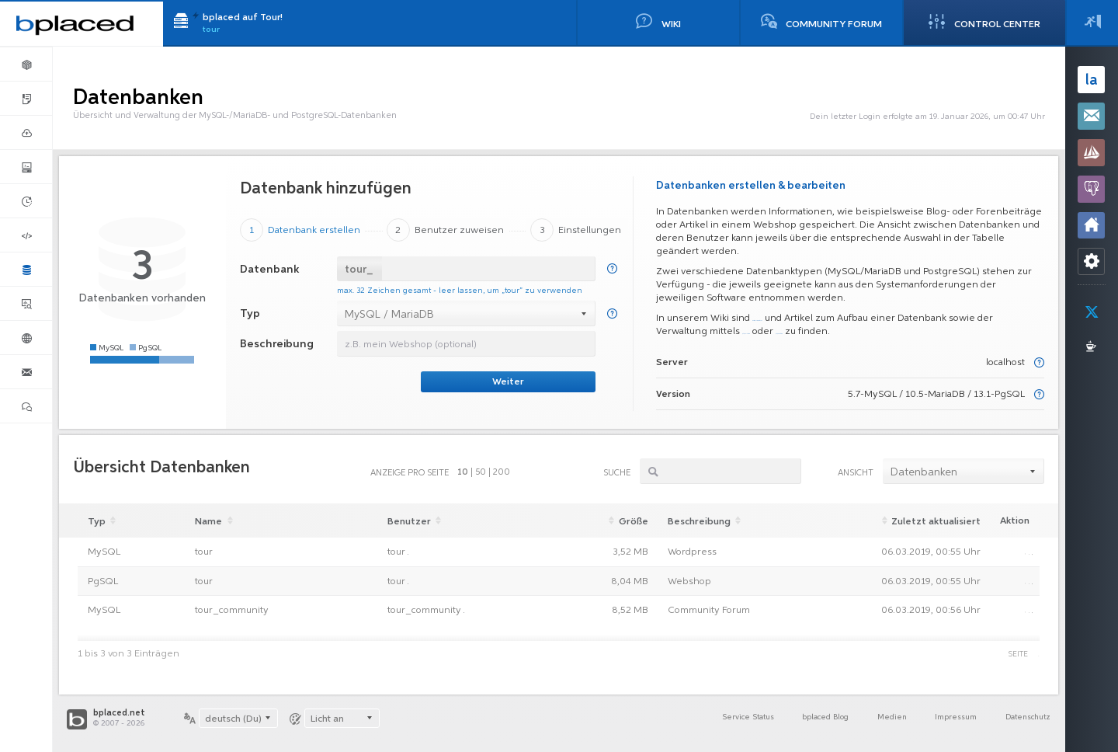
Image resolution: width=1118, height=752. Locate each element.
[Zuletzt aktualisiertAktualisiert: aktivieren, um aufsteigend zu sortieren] (915, 520)
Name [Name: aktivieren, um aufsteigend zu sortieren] (214, 521)
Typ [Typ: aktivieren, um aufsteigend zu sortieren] (104, 521)
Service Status (711, 719)
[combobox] (466, 313)
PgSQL (103, 582)
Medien (872, 719)
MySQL (104, 553)
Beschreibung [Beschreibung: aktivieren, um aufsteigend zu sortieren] (697, 521)
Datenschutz (1024, 719)
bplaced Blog (799, 719)
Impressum (943, 719)
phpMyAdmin (819, 331)
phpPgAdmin (905, 331)
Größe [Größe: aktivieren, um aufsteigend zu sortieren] (617, 521)
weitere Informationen (803, 318)
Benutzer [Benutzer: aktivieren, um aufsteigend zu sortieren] (411, 521)
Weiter (508, 382)
